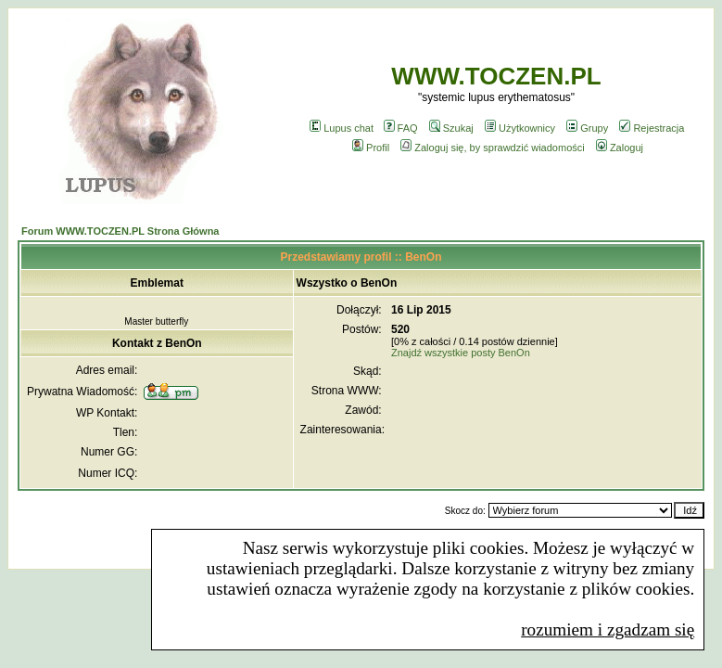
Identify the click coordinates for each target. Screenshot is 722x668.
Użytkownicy (520, 128)
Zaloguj (619, 147)
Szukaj (451, 128)
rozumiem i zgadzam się (607, 629)
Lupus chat (342, 128)
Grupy (587, 128)
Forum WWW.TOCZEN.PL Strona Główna (120, 231)
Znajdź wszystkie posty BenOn (460, 352)
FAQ (401, 128)
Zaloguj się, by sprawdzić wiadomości (492, 147)
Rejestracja (651, 128)
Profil (370, 147)
